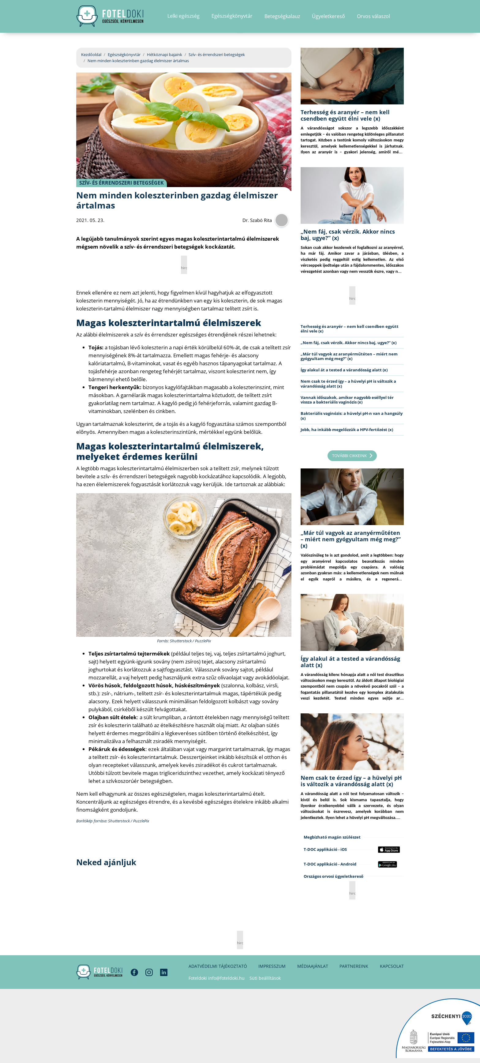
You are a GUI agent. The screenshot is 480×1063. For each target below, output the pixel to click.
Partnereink (353, 966)
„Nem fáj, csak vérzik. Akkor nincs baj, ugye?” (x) (348, 235)
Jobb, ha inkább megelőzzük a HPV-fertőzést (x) (347, 429)
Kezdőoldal (91, 54)
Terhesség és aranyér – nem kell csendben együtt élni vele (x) (345, 115)
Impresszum (272, 966)
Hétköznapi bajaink (164, 54)
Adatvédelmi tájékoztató (218, 966)
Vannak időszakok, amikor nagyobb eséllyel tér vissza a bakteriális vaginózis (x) (347, 400)
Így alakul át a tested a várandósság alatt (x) (344, 370)
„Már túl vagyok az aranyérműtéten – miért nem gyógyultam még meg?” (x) (349, 356)
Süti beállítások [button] (265, 978)
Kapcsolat (392, 966)
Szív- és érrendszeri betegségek (217, 54)
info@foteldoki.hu (226, 978)
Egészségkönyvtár (124, 54)
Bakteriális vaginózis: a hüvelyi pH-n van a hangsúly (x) (352, 416)
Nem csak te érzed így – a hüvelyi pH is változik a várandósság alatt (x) (348, 383)
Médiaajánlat (312, 966)
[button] (402, 17)
